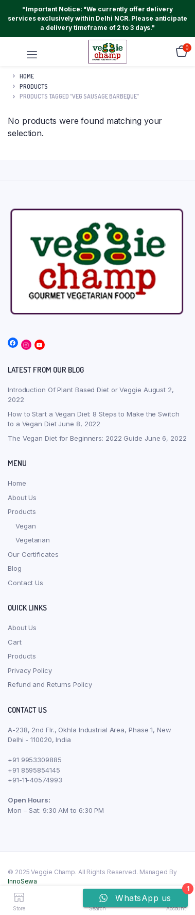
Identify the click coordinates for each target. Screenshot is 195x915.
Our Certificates (33, 554)
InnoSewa (22, 881)
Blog (15, 568)
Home (27, 76)
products (34, 86)
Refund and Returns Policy (50, 684)
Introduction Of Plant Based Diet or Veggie (74, 390)
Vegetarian (32, 540)
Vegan (25, 526)
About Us (22, 497)
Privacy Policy (30, 670)
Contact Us (25, 583)
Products (22, 511)
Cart (15, 642)
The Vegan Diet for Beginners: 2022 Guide (75, 438)
